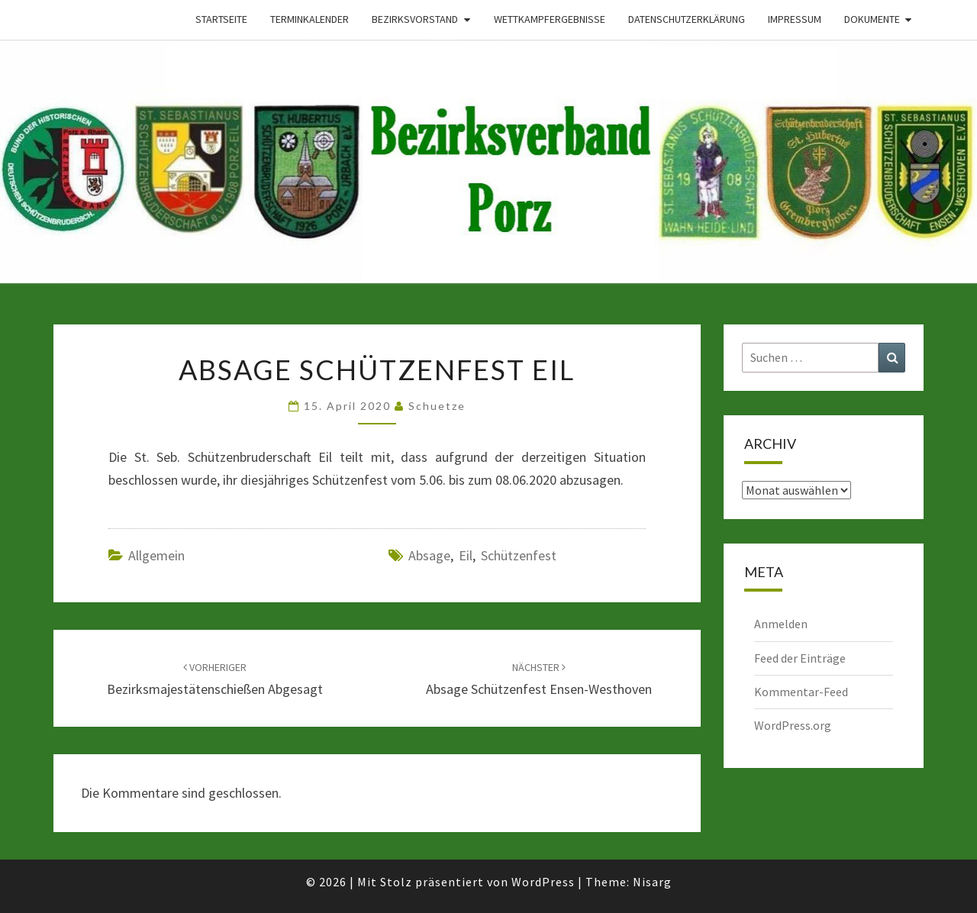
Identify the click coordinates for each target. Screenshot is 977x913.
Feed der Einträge (800, 658)
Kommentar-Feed (801, 691)
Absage (429, 555)
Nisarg (652, 881)
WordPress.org (792, 725)
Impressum (794, 19)
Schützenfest (518, 555)
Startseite (221, 19)
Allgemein (156, 555)
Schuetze (437, 405)
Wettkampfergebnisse (549, 19)
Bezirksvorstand (415, 19)
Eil (465, 555)
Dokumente (872, 19)
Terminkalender (309, 19)
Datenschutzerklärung (686, 19)
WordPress (543, 881)
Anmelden (781, 623)
